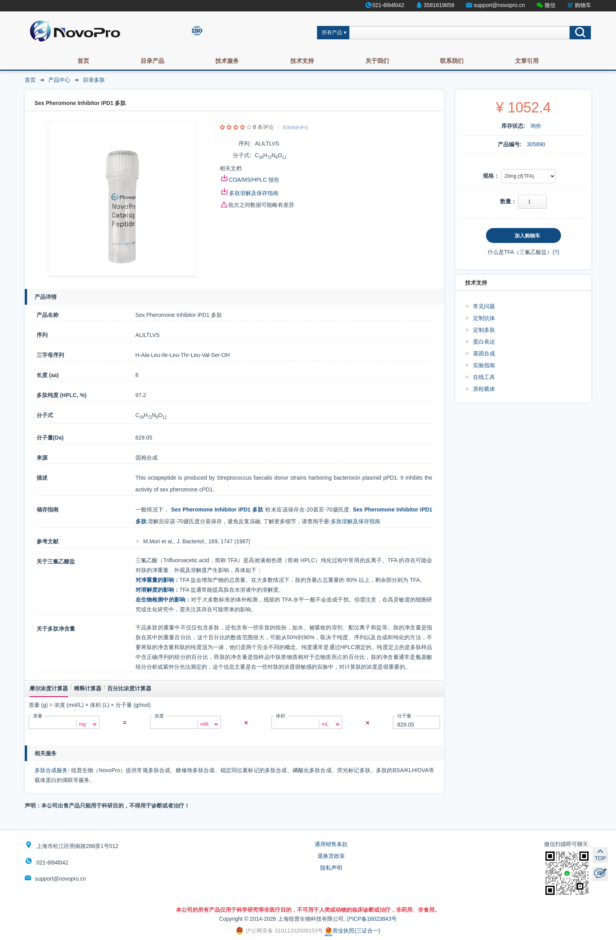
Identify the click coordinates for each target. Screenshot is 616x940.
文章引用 (527, 60)
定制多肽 (484, 330)
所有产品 (332, 32)
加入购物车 (527, 236)
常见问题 (484, 306)
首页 (83, 60)
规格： (491, 176)
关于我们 (377, 60)
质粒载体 (484, 389)
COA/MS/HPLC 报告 (254, 180)
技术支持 (302, 60)
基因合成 (484, 353)
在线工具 (484, 377)
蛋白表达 (484, 341)
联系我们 (452, 60)
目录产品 (152, 60)
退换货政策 (331, 856)
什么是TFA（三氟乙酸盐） (520, 252)
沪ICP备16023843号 (371, 919)
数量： (508, 201)
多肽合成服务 (51, 770)
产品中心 (59, 80)
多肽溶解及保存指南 (254, 193)
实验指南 (484, 365)
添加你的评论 (295, 127)
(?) (555, 252)
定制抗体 (484, 318)
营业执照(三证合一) (352, 930)
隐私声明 (331, 868)
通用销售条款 (331, 844)
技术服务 (227, 60)
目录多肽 (94, 80)
